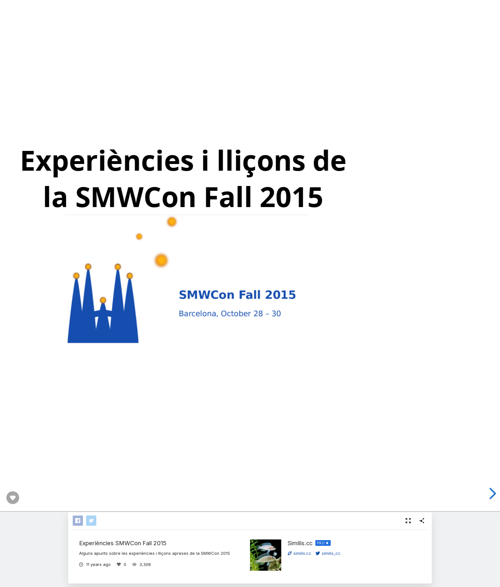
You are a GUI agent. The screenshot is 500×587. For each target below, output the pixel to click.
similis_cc (328, 553)
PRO (321, 543)
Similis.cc (300, 542)
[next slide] (491, 493)
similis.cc (299, 553)
